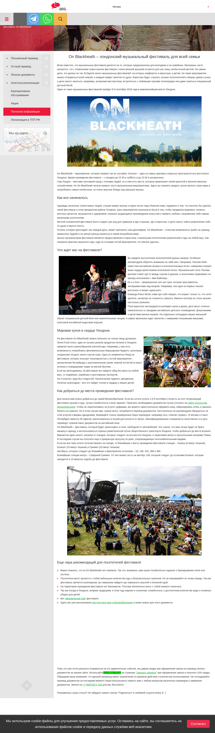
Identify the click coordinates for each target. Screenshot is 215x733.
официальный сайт (75, 598)
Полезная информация (25, 111)
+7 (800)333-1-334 (92, 684)
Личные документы (23, 74)
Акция (14, 103)
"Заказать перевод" (146, 672)
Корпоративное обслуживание (20, 93)
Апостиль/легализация (25, 82)
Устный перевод (21, 66)
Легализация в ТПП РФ (25, 119)
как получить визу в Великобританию (112, 602)
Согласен (198, 724)
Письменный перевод (24, 58)
